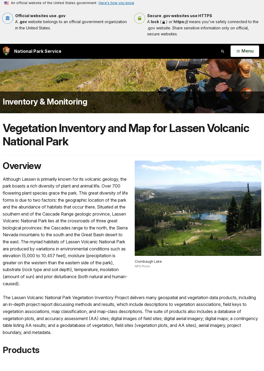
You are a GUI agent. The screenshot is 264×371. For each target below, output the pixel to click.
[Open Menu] (245, 51)
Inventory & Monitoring (45, 101)
